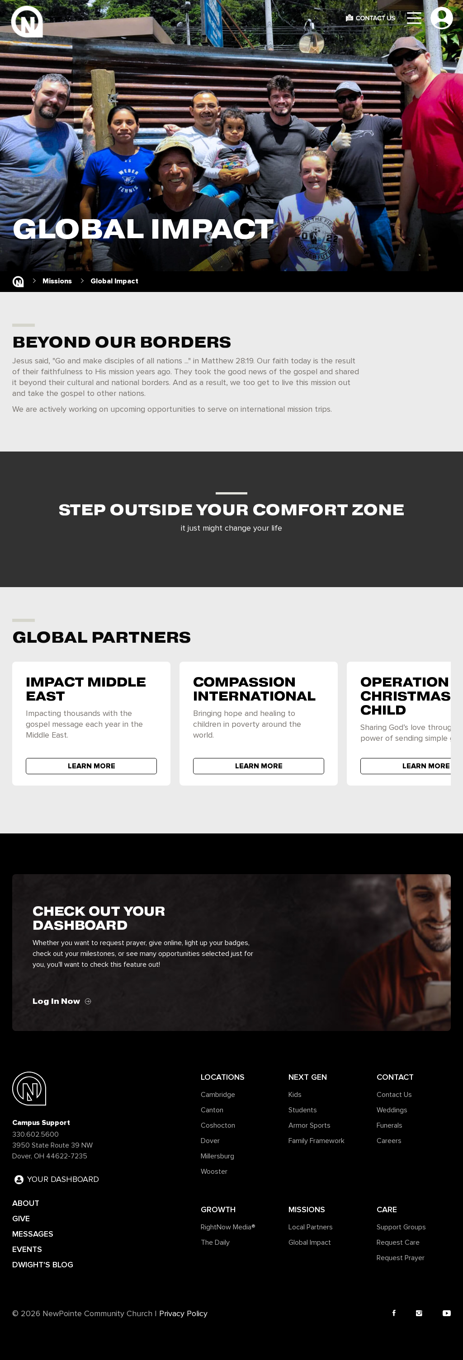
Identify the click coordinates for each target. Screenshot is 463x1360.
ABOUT (25, 1203)
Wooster (214, 1171)
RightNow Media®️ (228, 1227)
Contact (395, 1077)
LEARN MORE (91, 766)
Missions (306, 1209)
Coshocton (218, 1125)
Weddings (392, 1110)
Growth (218, 1209)
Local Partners (310, 1227)
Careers (389, 1140)
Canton (212, 1110)
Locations (223, 1077)
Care (387, 1209)
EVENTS (27, 1249)
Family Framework (316, 1140)
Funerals (389, 1125)
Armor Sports (309, 1125)
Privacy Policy (183, 1314)
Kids (295, 1094)
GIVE (21, 1219)
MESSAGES (32, 1234)
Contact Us (394, 1094)
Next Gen (307, 1077)
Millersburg (217, 1156)
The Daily (215, 1242)
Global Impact (309, 1242)
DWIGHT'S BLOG (42, 1265)
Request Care (398, 1242)
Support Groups (401, 1227)
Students (302, 1110)
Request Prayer (401, 1257)
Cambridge (218, 1094)
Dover (210, 1140)
